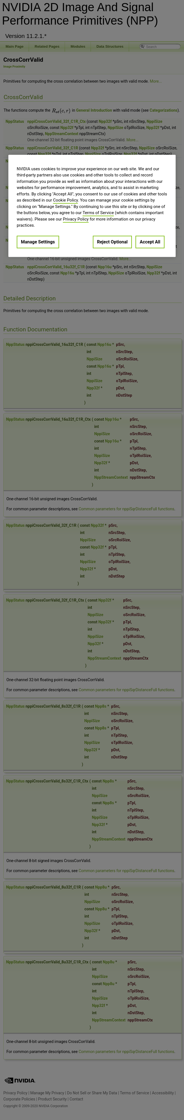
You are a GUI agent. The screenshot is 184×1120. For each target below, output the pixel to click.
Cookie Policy (65, 200)
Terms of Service (98, 213)
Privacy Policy (76, 219)
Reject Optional (112, 242)
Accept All (150, 242)
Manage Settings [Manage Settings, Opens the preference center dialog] (38, 242)
